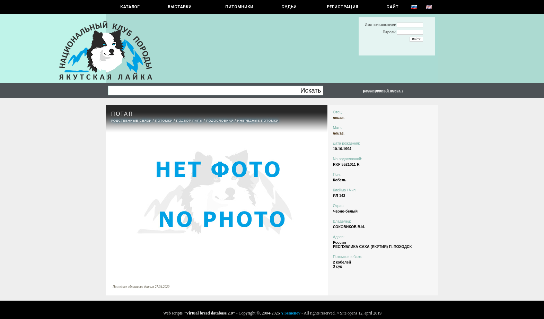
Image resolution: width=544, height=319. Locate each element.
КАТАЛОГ (130, 7)
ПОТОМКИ (164, 120)
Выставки (180, 7)
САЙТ (392, 7)
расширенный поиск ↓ (383, 90)
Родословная (220, 120)
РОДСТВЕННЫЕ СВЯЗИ (131, 120)
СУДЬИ (289, 7)
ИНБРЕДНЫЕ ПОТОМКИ (258, 120)
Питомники (239, 7)
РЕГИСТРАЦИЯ (342, 7)
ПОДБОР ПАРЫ (189, 120)
